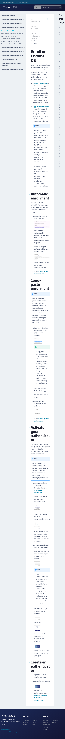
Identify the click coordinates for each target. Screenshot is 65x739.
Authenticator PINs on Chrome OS (11, 39)
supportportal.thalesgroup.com (10, 732)
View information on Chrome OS (11, 44)
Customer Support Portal (34, 722)
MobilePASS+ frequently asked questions (11, 64)
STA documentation (8, 2)
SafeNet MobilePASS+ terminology (12, 69)
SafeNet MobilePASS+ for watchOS (12, 55)
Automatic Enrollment (40, 83)
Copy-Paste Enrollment (41, 107)
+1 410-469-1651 (5, 729)
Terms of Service (46, 728)
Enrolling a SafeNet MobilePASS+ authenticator (41, 697)
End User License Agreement (46, 722)
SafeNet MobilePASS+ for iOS (12, 23)
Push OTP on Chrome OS (8, 36)
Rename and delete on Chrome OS (11, 41)
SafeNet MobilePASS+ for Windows (13, 48)
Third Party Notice (55, 721)
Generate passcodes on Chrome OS (12, 33)
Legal (45, 716)
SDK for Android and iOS (9, 59)
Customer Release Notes (26, 722)
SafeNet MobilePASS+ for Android (13, 19)
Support (26, 716)
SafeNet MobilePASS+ (8, 15)
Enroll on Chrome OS (7, 31)
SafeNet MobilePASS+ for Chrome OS (14, 27)
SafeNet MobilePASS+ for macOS (13, 51)
